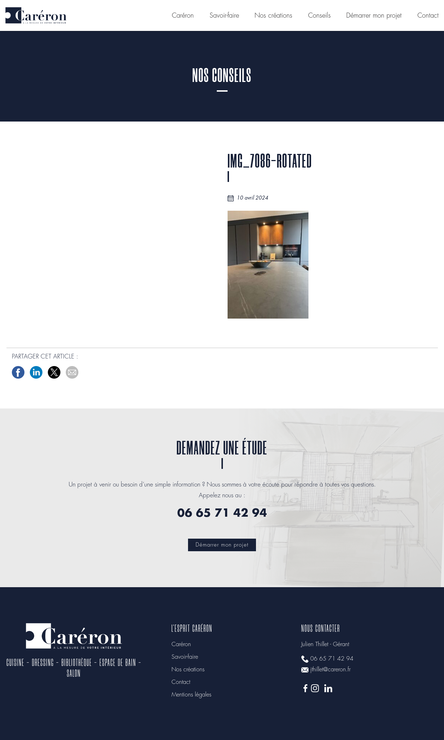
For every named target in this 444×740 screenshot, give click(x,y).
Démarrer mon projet (374, 15)
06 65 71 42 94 (331, 659)
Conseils (319, 15)
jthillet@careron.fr (330, 670)
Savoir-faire (224, 15)
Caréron (183, 15)
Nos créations (273, 15)
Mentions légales (191, 695)
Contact (428, 15)
